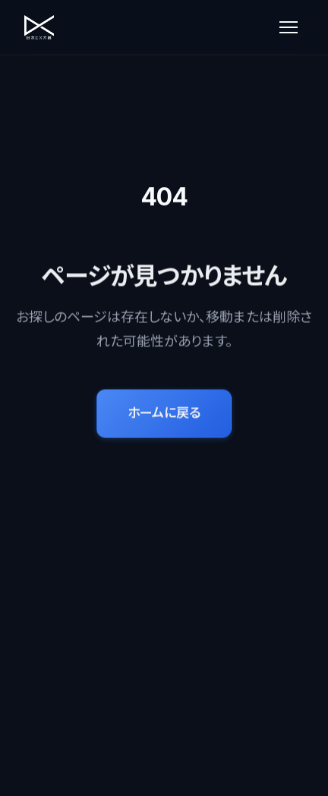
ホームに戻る (164, 413)
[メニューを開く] (288, 27)
